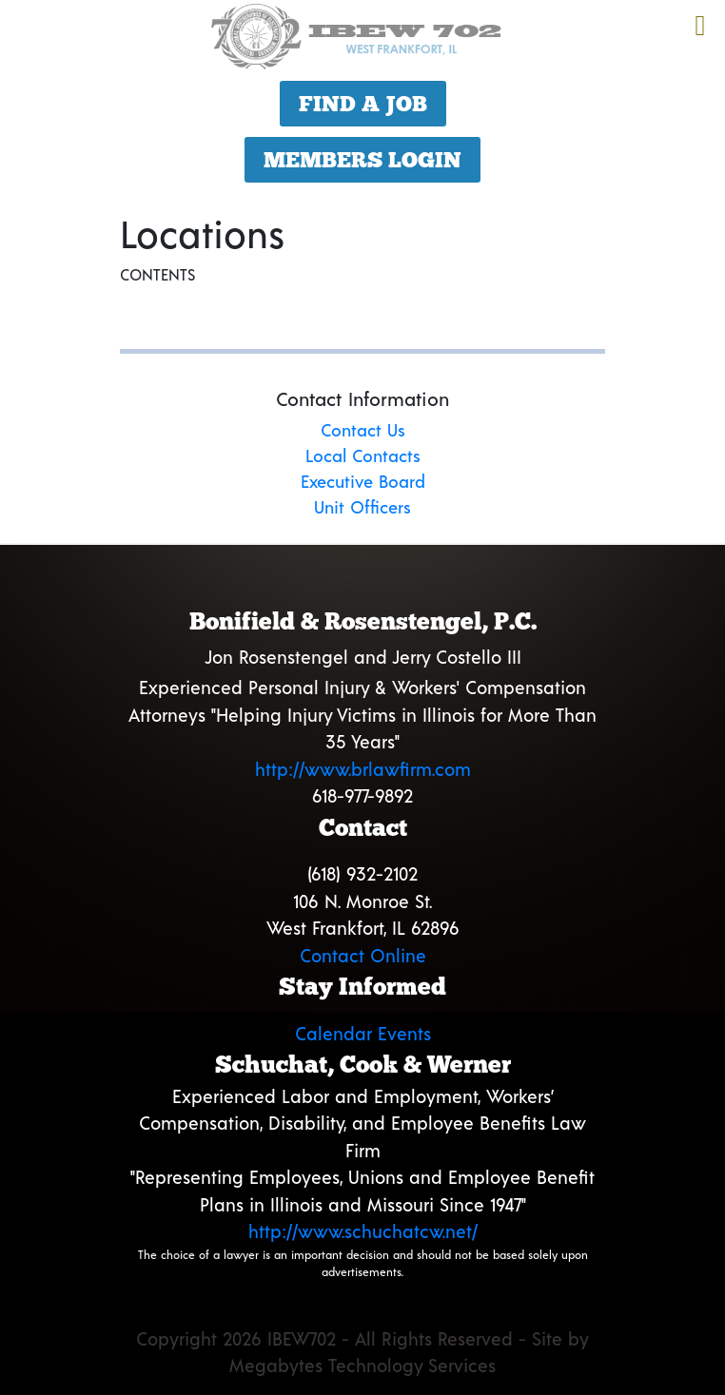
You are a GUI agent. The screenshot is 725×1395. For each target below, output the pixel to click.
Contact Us (363, 429)
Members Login (362, 159)
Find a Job (363, 103)
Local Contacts (363, 455)
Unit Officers (362, 506)
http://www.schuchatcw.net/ (363, 1231)
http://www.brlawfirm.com (363, 769)
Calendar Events (363, 1033)
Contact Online (363, 955)
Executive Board (363, 481)
